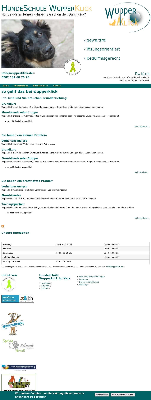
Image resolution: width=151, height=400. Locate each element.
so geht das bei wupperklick (19, 121)
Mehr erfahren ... (142, 127)
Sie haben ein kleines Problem (24, 135)
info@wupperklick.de (18, 73)
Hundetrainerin (40, 86)
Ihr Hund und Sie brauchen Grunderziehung (34, 98)
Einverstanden (102, 395)
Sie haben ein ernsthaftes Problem (27, 180)
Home (6, 86)
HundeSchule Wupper (46, 8)
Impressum (84, 279)
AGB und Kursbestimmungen (92, 277)
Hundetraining (21, 86)
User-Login (83, 285)
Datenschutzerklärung (89, 282)
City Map (46, 286)
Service (57, 86)
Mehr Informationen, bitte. (123, 395)
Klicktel (45, 288)
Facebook (46, 283)
